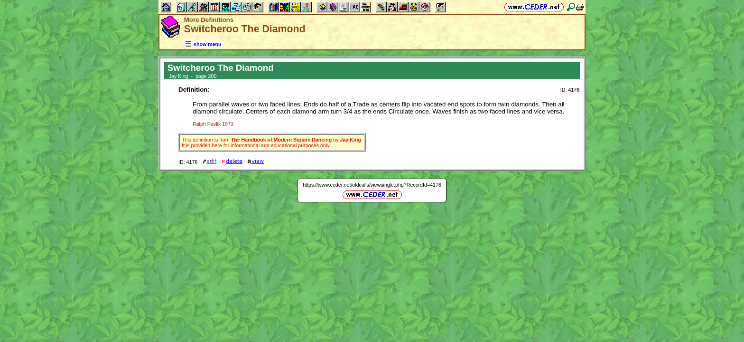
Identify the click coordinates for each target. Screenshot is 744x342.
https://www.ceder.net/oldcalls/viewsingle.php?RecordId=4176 (372, 185)
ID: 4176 (569, 90)
